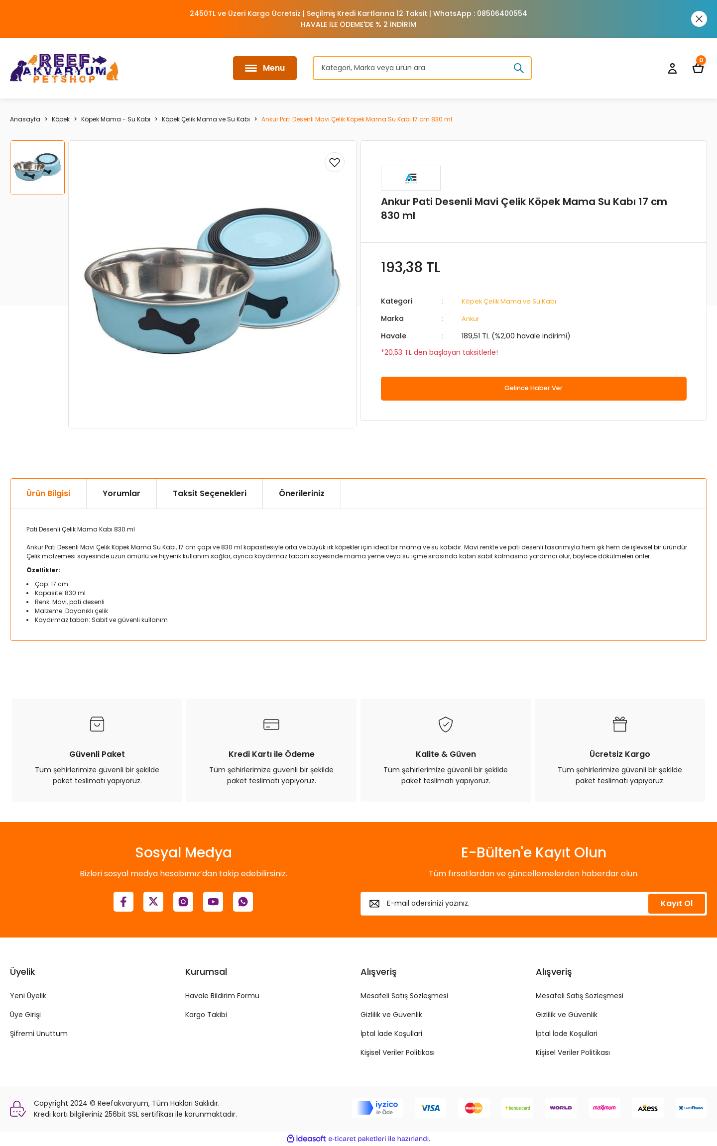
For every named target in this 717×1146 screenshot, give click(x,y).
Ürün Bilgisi (48, 493)
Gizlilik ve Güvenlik (391, 1015)
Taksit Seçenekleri (209, 493)
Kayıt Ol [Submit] (677, 903)
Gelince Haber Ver (533, 388)
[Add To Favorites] (335, 162)
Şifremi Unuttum (39, 1034)
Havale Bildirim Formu (222, 996)
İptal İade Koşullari (391, 1034)
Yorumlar (121, 493)
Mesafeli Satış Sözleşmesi (404, 996)
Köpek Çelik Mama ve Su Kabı (512, 301)
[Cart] (698, 68)
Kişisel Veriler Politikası (397, 1052)
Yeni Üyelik (28, 996)
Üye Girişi (25, 1015)
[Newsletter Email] (533, 904)
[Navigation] (265, 68)
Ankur (471, 318)
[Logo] (64, 68)
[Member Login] (672, 68)
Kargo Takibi (206, 1015)
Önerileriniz (302, 493)
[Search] (422, 68)
